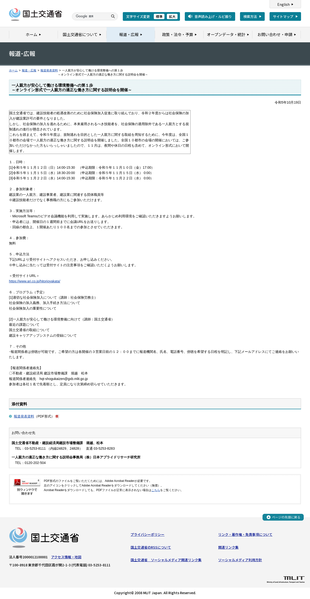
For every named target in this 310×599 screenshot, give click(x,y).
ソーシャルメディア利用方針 (240, 559)
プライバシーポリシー (147, 534)
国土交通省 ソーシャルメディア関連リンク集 (166, 559)
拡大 (172, 16)
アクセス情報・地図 (66, 557)
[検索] (89, 16)
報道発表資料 (49, 70)
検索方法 (250, 16)
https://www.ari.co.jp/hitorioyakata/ (34, 281)
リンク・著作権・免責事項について (245, 534)
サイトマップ (283, 16)
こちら (155, 490)
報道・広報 (29, 70)
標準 (159, 16)
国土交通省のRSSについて (151, 547)
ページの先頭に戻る (286, 517)
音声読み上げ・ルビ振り (213, 16)
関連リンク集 (228, 547)
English (283, 4)
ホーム (13, 70)
